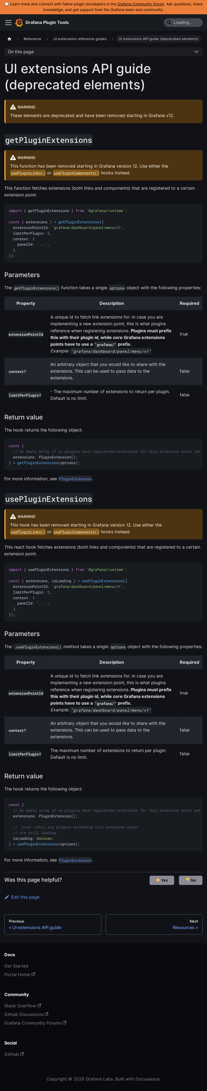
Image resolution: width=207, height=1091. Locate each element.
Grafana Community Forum (140, 4)
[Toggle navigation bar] (8, 23)
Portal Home (19, 974)
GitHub (14, 1054)
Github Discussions (26, 1014)
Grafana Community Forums (35, 1023)
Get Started (16, 966)
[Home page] (9, 39)
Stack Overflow (22, 1005)
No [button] (190, 879)
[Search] (183, 22)
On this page (21, 51)
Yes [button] (162, 879)
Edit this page (21, 897)
